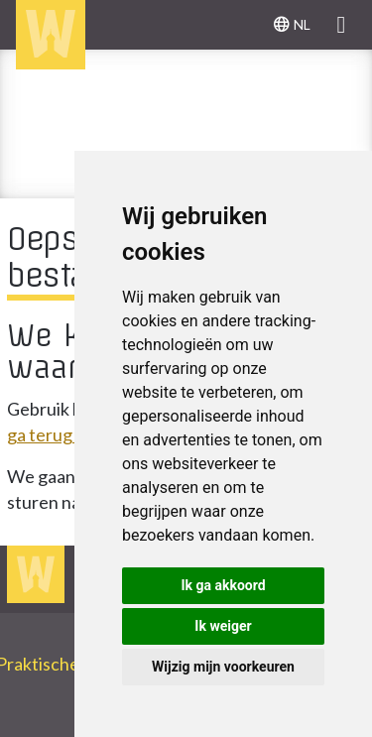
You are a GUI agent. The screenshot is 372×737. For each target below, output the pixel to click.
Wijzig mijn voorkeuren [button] (223, 667)
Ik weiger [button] (222, 626)
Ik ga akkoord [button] (223, 585)
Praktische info (63, 664)
